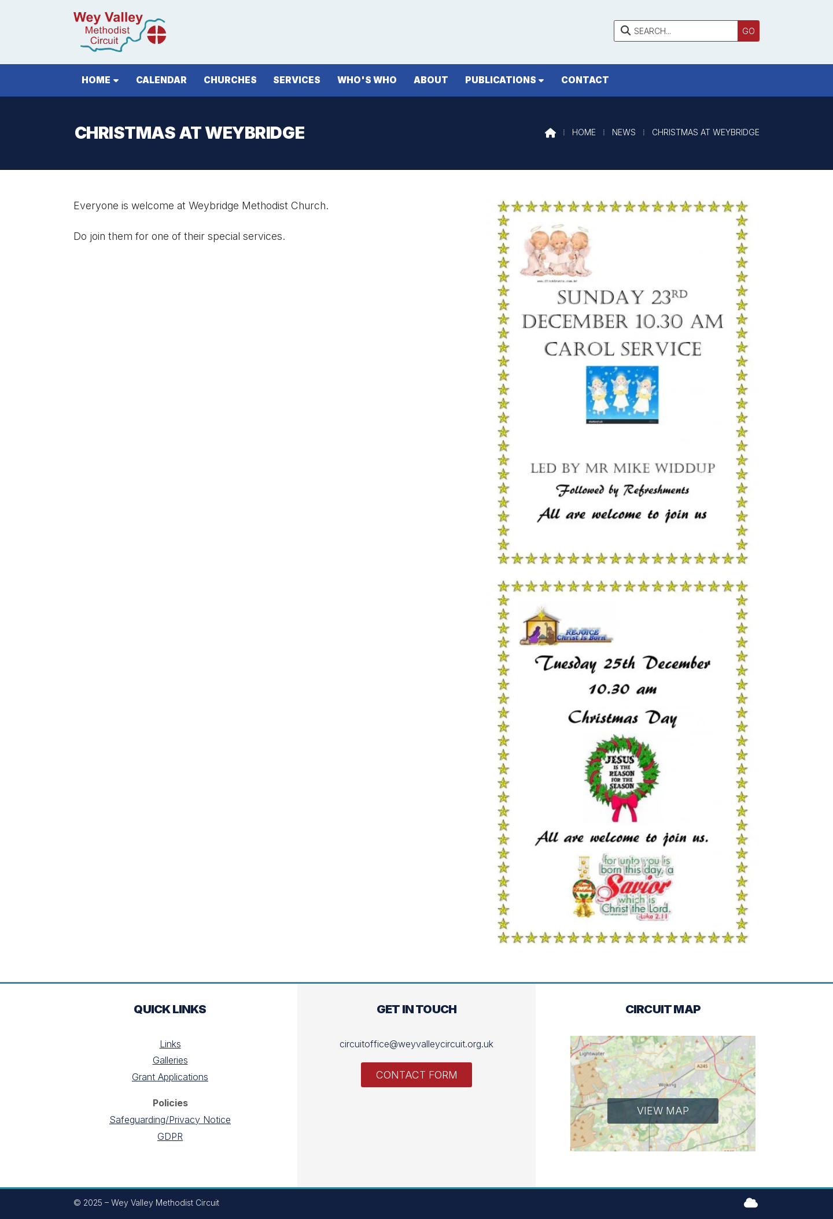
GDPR (170, 1136)
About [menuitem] (431, 80)
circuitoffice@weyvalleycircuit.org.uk (416, 1044)
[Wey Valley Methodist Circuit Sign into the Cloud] (751, 1202)
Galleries (170, 1060)
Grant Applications (170, 1077)
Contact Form (417, 1075)
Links (170, 1044)
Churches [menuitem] (230, 80)
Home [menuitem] (96, 80)
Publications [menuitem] (500, 80)
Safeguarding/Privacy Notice (170, 1119)
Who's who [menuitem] (367, 80)
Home (584, 132)
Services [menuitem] (296, 80)
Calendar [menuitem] (161, 80)
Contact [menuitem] (585, 80)
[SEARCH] (679, 31)
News (624, 132)
